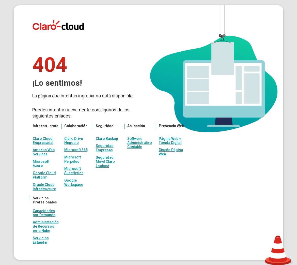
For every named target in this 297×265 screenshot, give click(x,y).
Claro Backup (107, 139)
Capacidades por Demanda (44, 213)
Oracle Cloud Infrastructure (44, 187)
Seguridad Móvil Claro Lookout (105, 161)
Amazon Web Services (44, 152)
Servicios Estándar (41, 240)
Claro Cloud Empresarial (43, 141)
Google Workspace (73, 182)
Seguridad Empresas (105, 148)
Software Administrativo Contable (139, 143)
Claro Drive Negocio (73, 141)
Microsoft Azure (41, 163)
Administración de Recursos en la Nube (46, 226)
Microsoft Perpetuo (72, 159)
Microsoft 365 (76, 150)
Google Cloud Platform (44, 175)
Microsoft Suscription (74, 171)
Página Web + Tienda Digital (170, 141)
